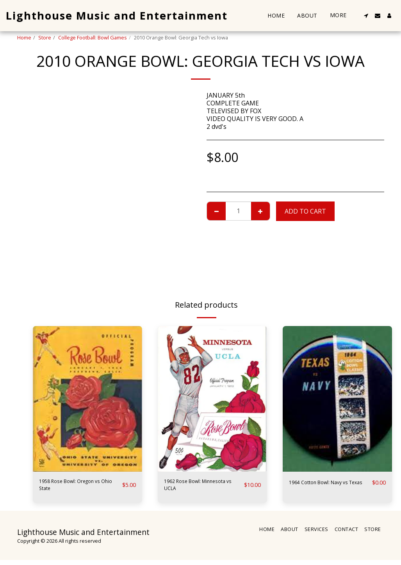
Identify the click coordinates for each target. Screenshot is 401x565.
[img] (87, 399)
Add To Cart (305, 211)
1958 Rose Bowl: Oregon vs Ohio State (78, 487)
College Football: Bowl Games (92, 37)
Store (44, 37)
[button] (365, 15)
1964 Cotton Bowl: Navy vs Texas (327, 487)
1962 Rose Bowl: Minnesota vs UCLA (192, 487)
